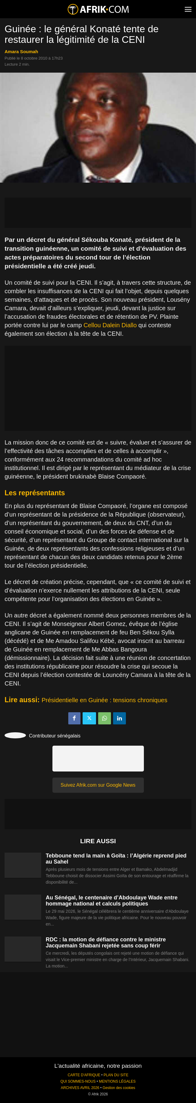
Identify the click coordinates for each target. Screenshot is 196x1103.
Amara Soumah (21, 51)
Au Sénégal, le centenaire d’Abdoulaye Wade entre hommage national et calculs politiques (111, 901)
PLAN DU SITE (116, 1075)
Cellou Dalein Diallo (110, 325)
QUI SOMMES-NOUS (78, 1081)
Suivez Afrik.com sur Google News (98, 785)
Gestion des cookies (118, 1088)
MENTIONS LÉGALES (117, 1081)
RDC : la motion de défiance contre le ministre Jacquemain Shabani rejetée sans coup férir (106, 942)
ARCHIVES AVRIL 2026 (80, 1088)
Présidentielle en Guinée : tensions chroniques (104, 700)
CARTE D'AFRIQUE (84, 1075)
